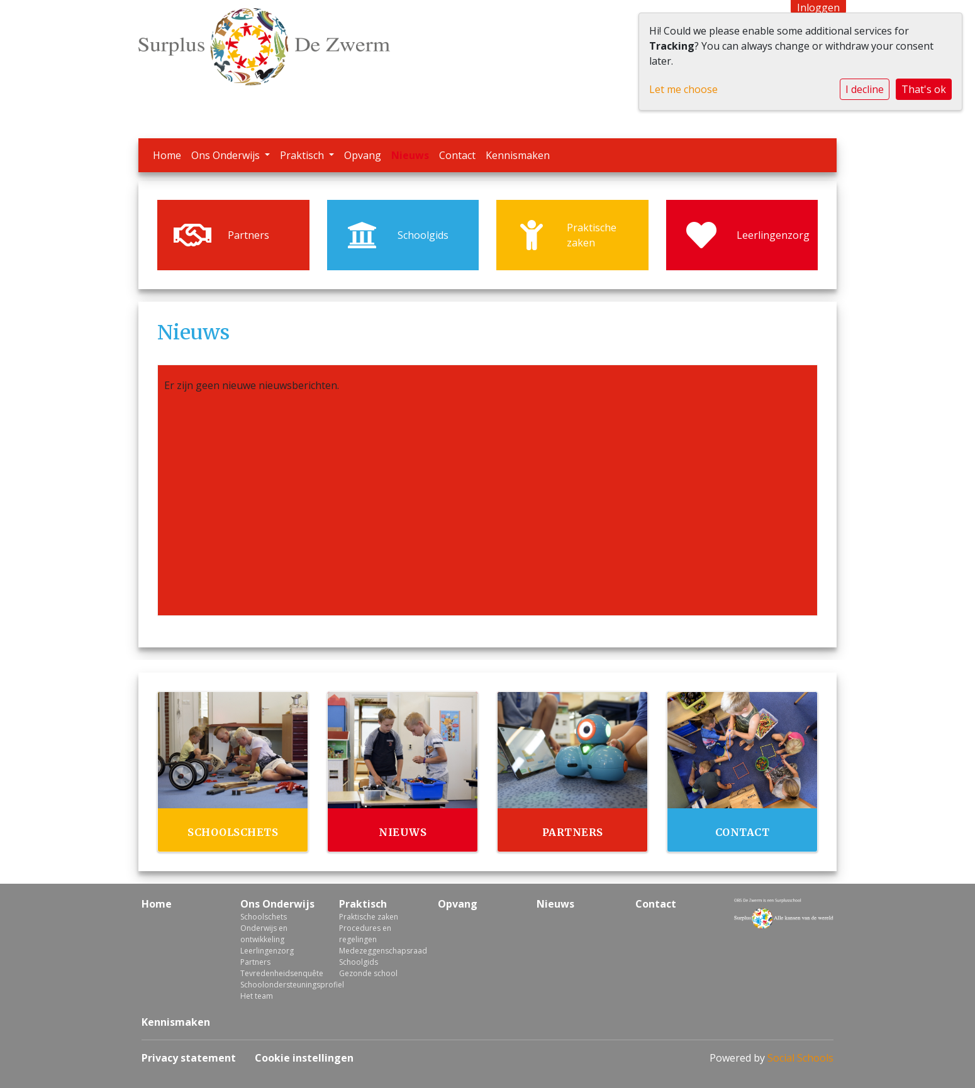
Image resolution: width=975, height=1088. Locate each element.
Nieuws (410, 155)
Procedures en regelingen (365, 934)
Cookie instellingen (304, 1058)
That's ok (923, 89)
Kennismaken (518, 155)
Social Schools (800, 1058)
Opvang (362, 155)
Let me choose (683, 89)
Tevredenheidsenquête (280, 973)
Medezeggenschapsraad (379, 950)
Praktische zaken (368, 916)
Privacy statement (189, 1058)
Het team (256, 996)
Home (167, 155)
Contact (457, 155)
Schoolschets (263, 916)
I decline (864, 89)
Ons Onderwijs (226, 155)
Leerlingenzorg (267, 950)
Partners (255, 962)
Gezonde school (368, 973)
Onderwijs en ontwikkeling (263, 934)
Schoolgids (358, 962)
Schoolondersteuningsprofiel (280, 984)
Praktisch (303, 155)
